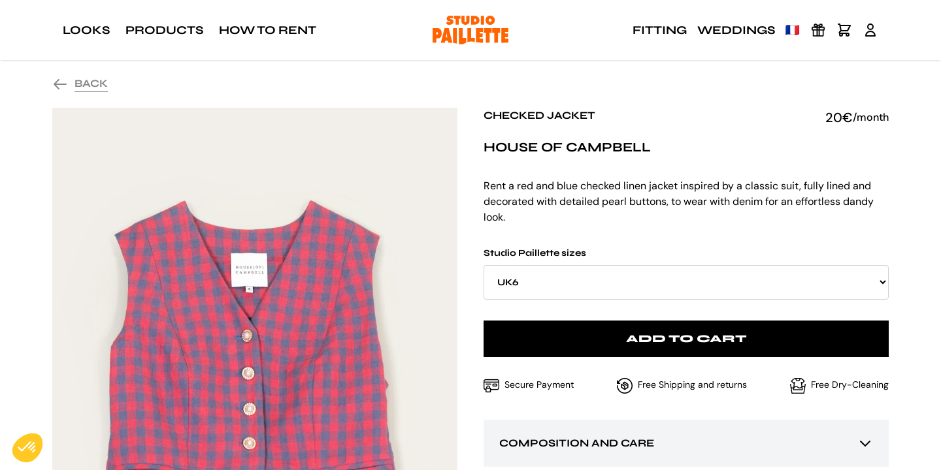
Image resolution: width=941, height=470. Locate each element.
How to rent (267, 30)
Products (164, 30)
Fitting (660, 30)
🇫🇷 (792, 30)
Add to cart (686, 338)
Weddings (736, 30)
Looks (86, 30)
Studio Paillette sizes (686, 273)
